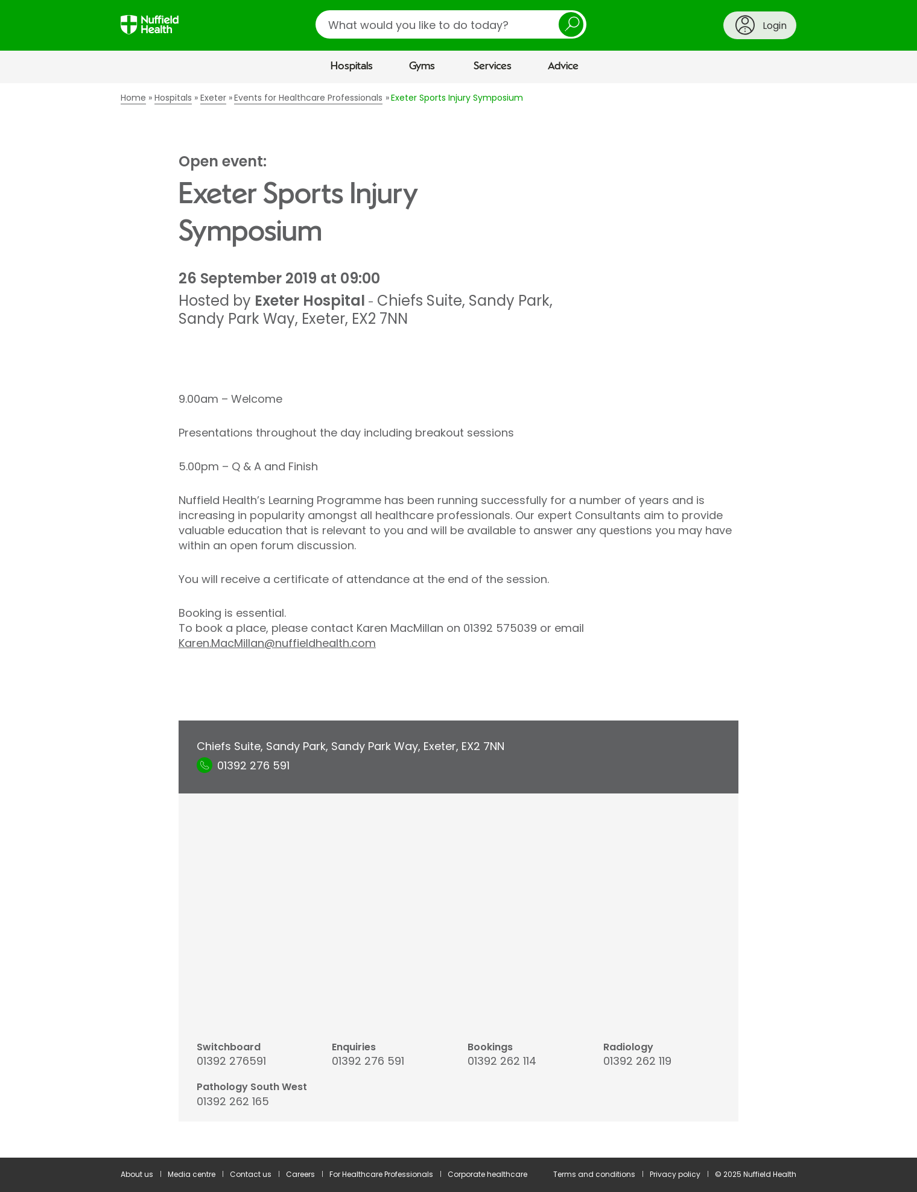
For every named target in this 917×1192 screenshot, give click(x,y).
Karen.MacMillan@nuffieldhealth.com (277, 643)
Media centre (191, 1174)
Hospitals (352, 66)
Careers (300, 1174)
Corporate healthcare (487, 1174)
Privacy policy (675, 1174)
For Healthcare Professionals (381, 1174)
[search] (451, 24)
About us (137, 1174)
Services (493, 66)
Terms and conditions (594, 1174)
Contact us (250, 1174)
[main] (458, 620)
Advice (563, 66)
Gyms (422, 66)
